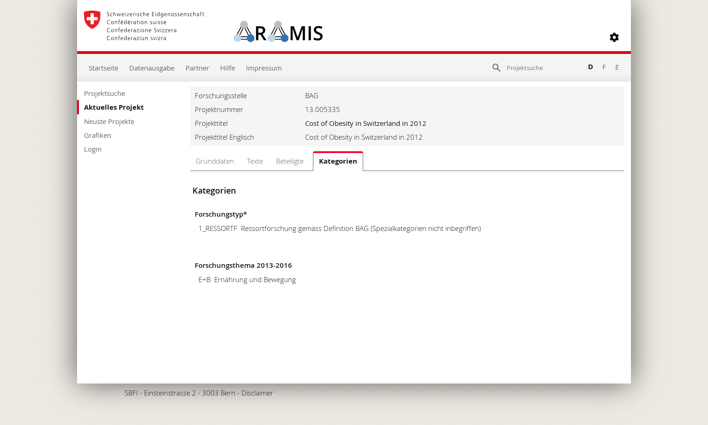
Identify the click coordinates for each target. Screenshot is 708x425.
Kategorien (338, 161)
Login (93, 148)
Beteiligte (290, 160)
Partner (197, 67)
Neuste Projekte (109, 121)
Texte (255, 160)
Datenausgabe (151, 67)
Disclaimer (257, 392)
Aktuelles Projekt (114, 107)
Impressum (264, 67)
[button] (614, 37)
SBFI (131, 392)
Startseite (103, 67)
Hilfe (227, 67)
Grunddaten (215, 160)
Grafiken (97, 135)
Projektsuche (104, 93)
